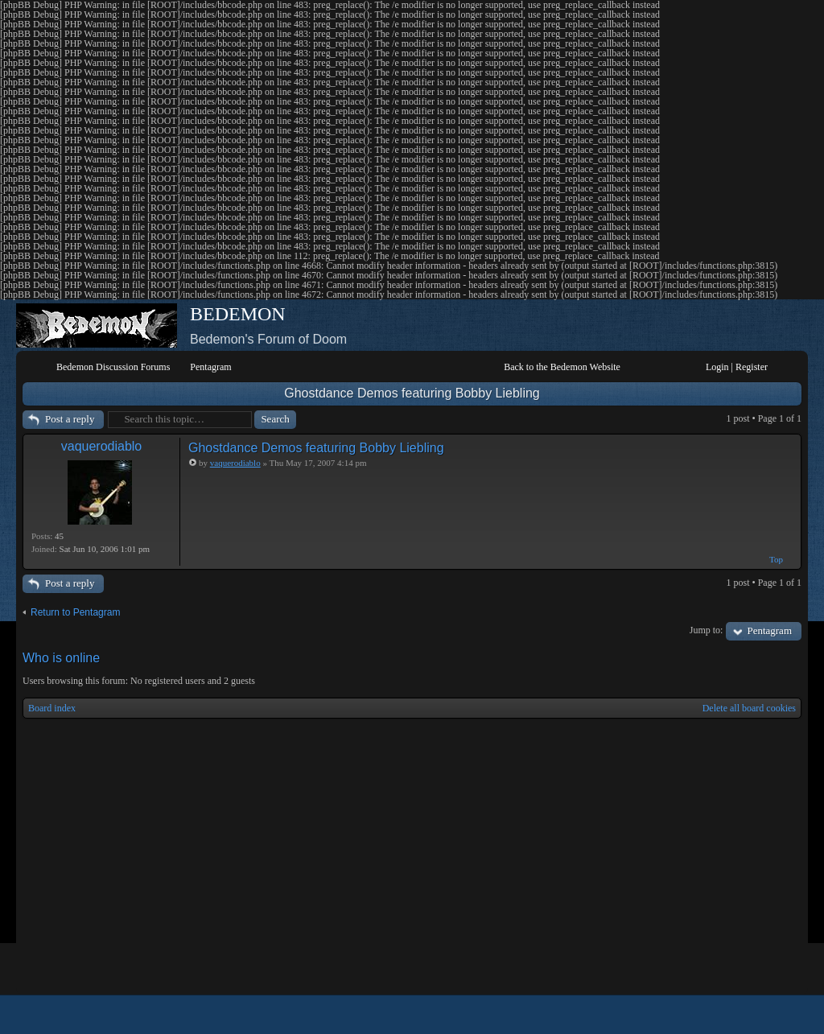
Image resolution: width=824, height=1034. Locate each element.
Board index (52, 708)
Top (776, 559)
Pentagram (769, 630)
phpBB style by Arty (729, 1014)
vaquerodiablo (101, 446)
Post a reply (69, 419)
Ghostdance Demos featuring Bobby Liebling (412, 393)
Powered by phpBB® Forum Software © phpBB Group (777, 1014)
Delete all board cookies (749, 708)
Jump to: (706, 630)
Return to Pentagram (75, 612)
